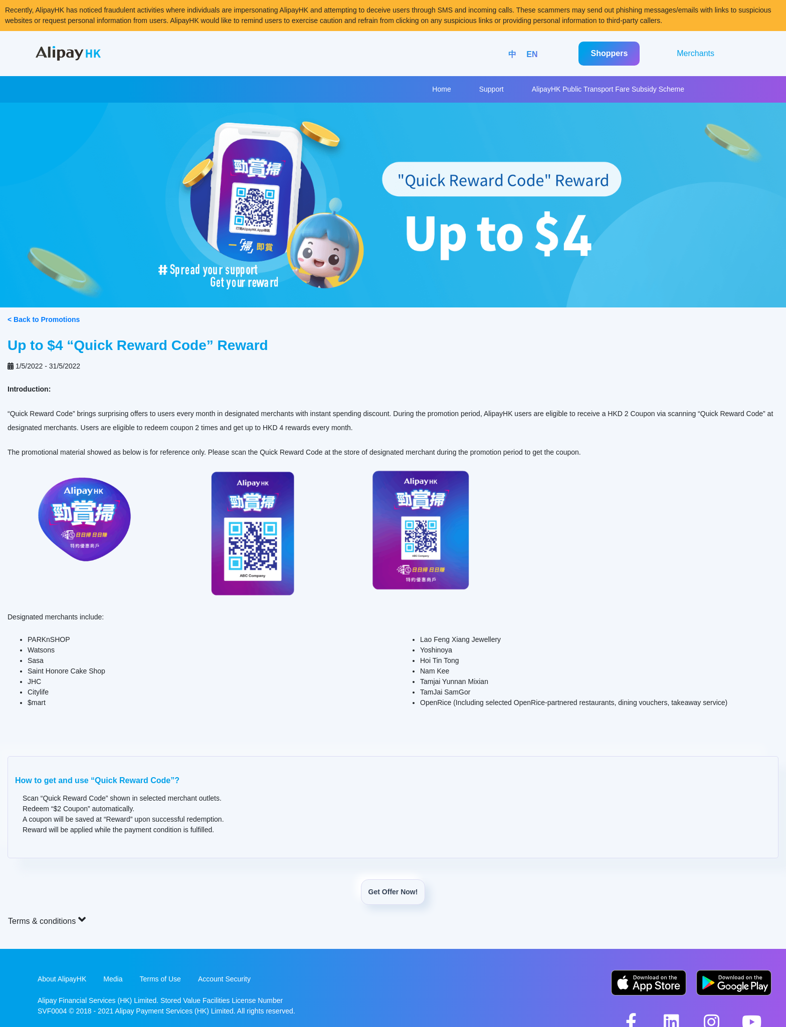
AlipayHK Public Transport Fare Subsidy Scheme (608, 89)
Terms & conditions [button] (47, 919)
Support (491, 89)
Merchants (695, 53)
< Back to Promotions (44, 319)
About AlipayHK (62, 979)
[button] (393, 807)
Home (441, 89)
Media (112, 979)
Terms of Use (159, 979)
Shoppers (609, 53)
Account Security (224, 979)
